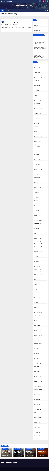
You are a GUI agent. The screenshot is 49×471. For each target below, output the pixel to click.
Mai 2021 (36, 200)
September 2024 (37, 113)
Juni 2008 (36, 427)
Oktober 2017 (36, 248)
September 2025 (37, 82)
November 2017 (37, 246)
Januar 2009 (36, 409)
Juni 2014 (36, 320)
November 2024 (37, 108)
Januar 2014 (36, 333)
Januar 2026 (36, 72)
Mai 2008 (36, 430)
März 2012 (36, 358)
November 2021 (37, 184)
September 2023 (37, 144)
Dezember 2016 (37, 274)
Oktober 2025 (37, 80)
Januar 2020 (36, 241)
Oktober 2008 (37, 417)
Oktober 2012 (36, 340)
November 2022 (37, 169)
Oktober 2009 (37, 386)
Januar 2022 (36, 179)
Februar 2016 (36, 299)
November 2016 (37, 276)
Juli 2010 (36, 366)
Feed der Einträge (37, 25)
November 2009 (37, 384)
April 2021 (36, 202)
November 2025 (37, 77)
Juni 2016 (36, 289)
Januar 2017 (36, 271)
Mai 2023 (36, 154)
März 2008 (36, 435)
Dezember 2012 (37, 335)
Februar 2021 (36, 207)
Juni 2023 (36, 151)
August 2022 (36, 177)
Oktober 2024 (37, 110)
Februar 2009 (37, 407)
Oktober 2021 (36, 187)
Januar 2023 (36, 164)
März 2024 (36, 128)
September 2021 (37, 190)
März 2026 (36, 67)
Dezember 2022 (37, 167)
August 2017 (36, 253)
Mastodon (7, 10)
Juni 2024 (36, 121)
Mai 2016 (36, 292)
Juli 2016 (36, 287)
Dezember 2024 (37, 105)
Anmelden (36, 22)
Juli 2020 (36, 225)
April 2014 (36, 325)
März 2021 (36, 205)
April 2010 (36, 371)
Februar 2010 (36, 376)
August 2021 (36, 192)
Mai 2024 (36, 123)
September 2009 (37, 389)
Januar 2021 (36, 210)
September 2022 (37, 174)
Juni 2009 (36, 396)
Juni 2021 (36, 197)
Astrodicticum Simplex (24, 5)
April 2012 (36, 356)
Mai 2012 (36, 353)
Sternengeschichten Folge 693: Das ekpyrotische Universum (40, 51)
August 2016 (36, 284)
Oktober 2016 (36, 279)
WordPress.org (37, 30)
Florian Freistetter (13, 24)
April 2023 (36, 156)
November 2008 (37, 414)
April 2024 (36, 126)
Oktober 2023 (37, 141)
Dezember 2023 (37, 136)
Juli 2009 (36, 394)
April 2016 (36, 294)
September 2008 (37, 419)
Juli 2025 (36, 87)
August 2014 (36, 315)
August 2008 (36, 422)
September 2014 (37, 312)
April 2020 (36, 233)
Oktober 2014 (36, 310)
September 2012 (37, 343)
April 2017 (36, 264)
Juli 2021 (36, 195)
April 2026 (36, 64)
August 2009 (36, 391)
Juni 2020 (36, 228)
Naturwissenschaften (6, 448)
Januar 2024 (36, 133)
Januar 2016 (36, 302)
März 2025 (36, 98)
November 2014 (37, 307)
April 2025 (36, 95)
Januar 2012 (36, 363)
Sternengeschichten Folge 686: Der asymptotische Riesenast (40, 38)
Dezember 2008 (37, 412)
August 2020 (36, 223)
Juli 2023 (36, 149)
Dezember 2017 (37, 243)
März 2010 (36, 373)
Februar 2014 (36, 330)
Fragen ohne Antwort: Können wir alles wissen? (40, 43)
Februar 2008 (37, 437)
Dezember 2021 (37, 182)
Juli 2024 (36, 118)
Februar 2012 (36, 361)
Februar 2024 (36, 131)
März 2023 (36, 159)
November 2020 (37, 215)
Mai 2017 (36, 261)
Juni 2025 (36, 90)
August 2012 (36, 345)
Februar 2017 (36, 269)
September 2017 (37, 251)
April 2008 (36, 432)
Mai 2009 (36, 399)
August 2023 (36, 146)
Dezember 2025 (37, 75)
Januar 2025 (36, 103)
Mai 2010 (36, 368)
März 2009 (36, 404)
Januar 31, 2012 (5, 24)
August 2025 (36, 85)
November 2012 (37, 338)
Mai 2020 (36, 230)
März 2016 (36, 297)
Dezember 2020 (37, 213)
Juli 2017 (36, 256)
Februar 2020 (36, 238)
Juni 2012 (36, 350)
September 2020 (37, 220)
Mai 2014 (36, 322)
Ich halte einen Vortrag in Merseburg (10, 22)
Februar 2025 (36, 100)
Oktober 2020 (37, 218)
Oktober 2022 (37, 172)
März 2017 (36, 266)
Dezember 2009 (37, 381)
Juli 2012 (36, 348)
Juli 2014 (36, 317)
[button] (45, 10)
